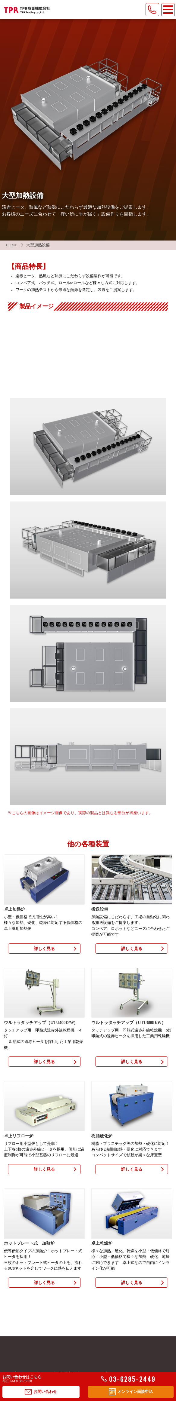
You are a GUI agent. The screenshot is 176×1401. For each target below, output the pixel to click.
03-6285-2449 (128, 1379)
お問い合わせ (41, 1391)
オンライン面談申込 (131, 1391)
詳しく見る (44, 948)
